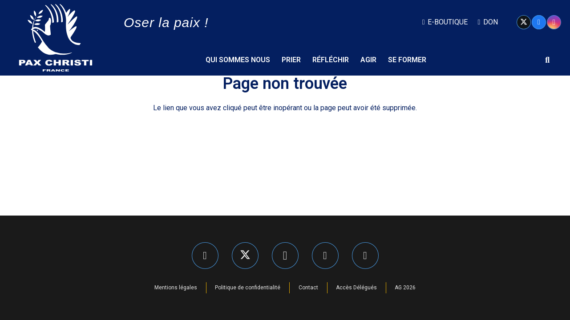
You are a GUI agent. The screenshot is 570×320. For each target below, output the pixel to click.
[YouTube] (365, 255)
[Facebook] (539, 22)
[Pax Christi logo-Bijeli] (55, 38)
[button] (547, 60)
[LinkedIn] (325, 255)
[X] (524, 22)
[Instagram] (554, 22)
